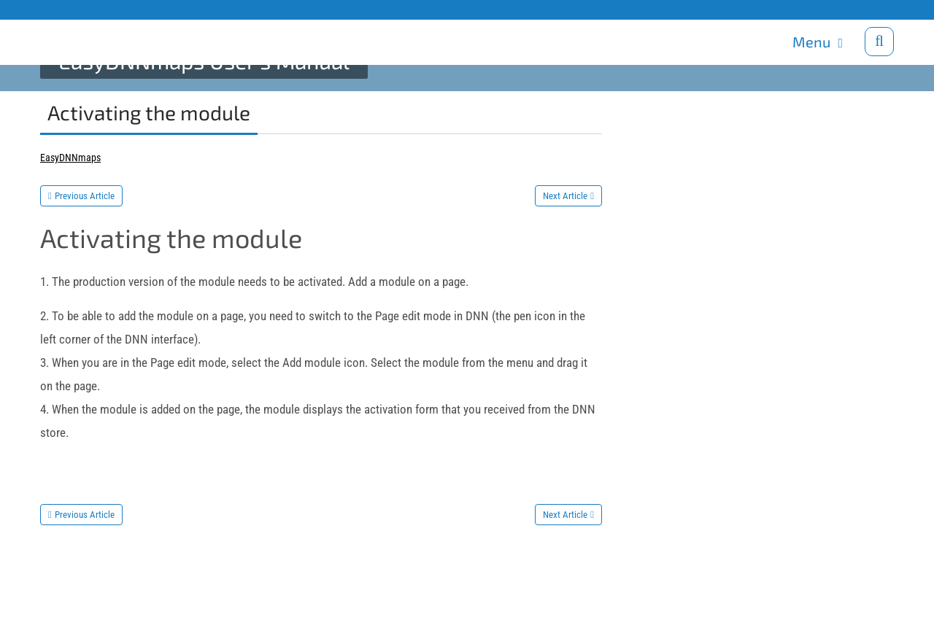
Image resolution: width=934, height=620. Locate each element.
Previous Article (85, 195)
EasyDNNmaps (70, 157)
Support (117, 9)
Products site (68, 9)
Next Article (565, 195)
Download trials (859, 9)
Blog (150, 9)
